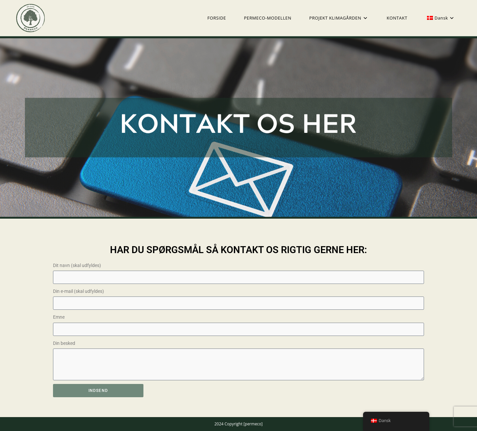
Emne (59, 317)
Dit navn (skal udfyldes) (77, 265)
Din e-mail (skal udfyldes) (78, 291)
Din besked (64, 343)
